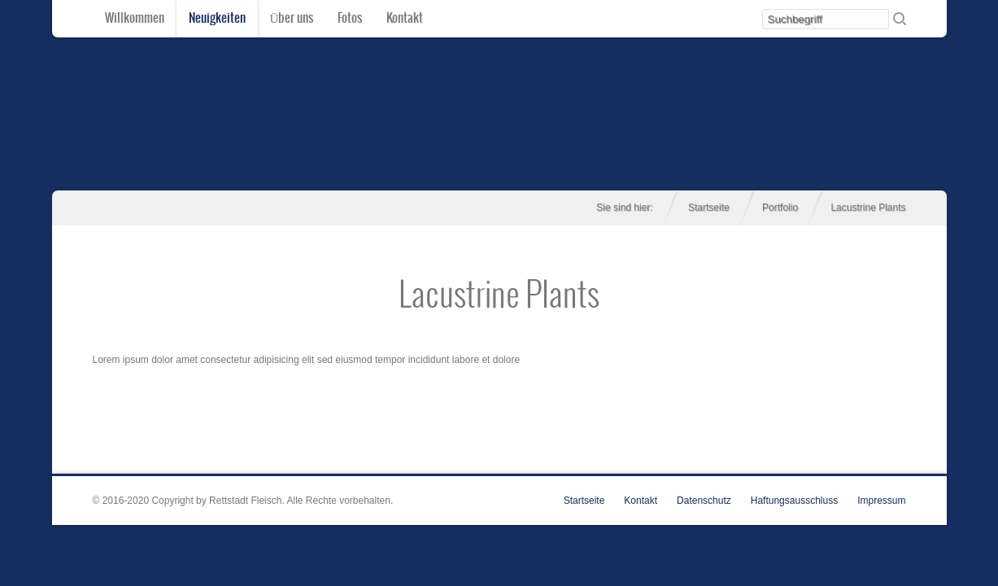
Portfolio (780, 207)
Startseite (709, 207)
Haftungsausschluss (794, 500)
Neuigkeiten (217, 18)
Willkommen (134, 18)
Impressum (881, 500)
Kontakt (404, 18)
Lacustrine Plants (499, 296)
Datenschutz (704, 500)
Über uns (292, 18)
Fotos (350, 18)
